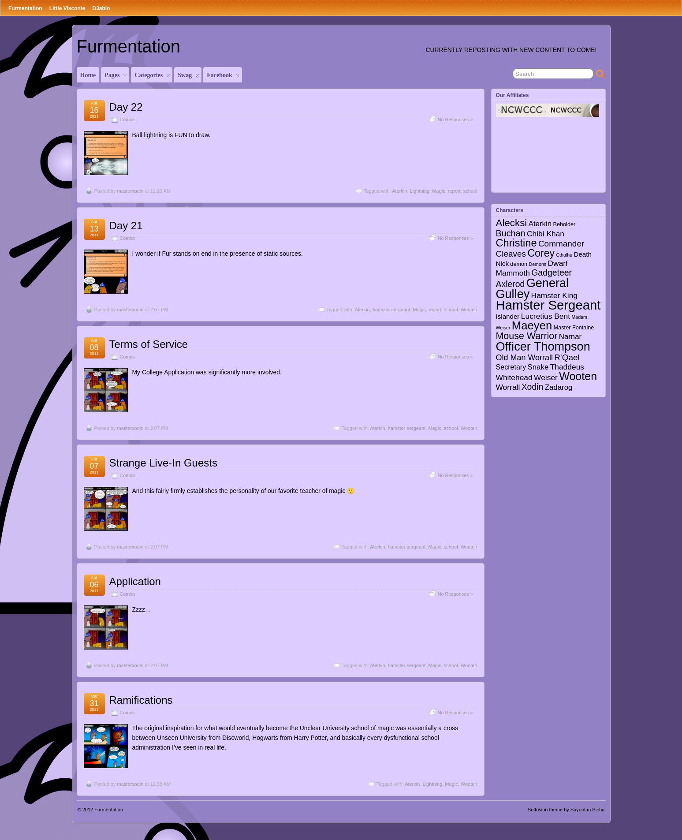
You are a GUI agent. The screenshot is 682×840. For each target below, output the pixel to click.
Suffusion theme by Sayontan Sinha (566, 809)
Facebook (223, 77)
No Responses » (455, 119)
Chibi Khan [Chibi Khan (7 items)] (545, 233)
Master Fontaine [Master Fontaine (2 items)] (574, 328)
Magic (438, 191)
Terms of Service (148, 344)
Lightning (420, 191)
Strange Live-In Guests (163, 463)
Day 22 (126, 107)
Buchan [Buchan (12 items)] (510, 233)
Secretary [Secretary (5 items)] (511, 367)
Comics (128, 119)
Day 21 (126, 225)
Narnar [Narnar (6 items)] (570, 336)
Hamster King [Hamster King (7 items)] (554, 295)
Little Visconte (67, 8)
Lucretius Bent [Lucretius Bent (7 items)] (545, 316)
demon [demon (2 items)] (518, 264)
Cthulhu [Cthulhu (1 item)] (564, 255)
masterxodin (130, 191)
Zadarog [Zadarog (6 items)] (559, 387)
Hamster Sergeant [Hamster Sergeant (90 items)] (548, 305)
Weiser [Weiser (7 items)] (546, 377)
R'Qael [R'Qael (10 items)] (566, 357)
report (454, 191)
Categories (152, 77)
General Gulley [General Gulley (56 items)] (532, 288)
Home (88, 75)
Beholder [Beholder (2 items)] (564, 224)
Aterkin (399, 191)
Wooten (469, 309)
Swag (188, 77)
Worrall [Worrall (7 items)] (508, 387)
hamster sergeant (391, 309)
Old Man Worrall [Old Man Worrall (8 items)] (524, 357)
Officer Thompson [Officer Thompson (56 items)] (543, 346)
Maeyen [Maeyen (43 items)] (532, 325)
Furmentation (25, 8)
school (470, 191)
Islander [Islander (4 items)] (508, 316)
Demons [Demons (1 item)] (537, 264)
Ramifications (141, 700)
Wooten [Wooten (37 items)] (578, 376)
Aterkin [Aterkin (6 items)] (540, 224)
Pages (115, 77)
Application (135, 581)
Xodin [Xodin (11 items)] (533, 387)
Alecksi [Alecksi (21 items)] (511, 222)
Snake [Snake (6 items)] (538, 367)
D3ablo (101, 8)
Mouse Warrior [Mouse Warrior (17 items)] (527, 336)
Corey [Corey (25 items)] (541, 253)
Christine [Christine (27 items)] (516, 243)
